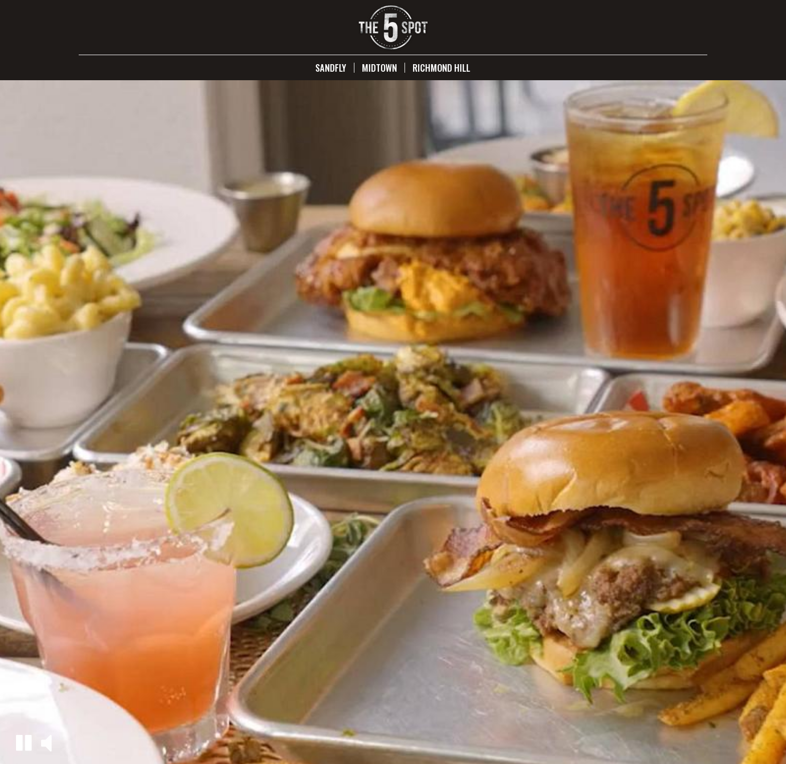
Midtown (379, 68)
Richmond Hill (441, 68)
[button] (24, 742)
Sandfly (330, 68)
